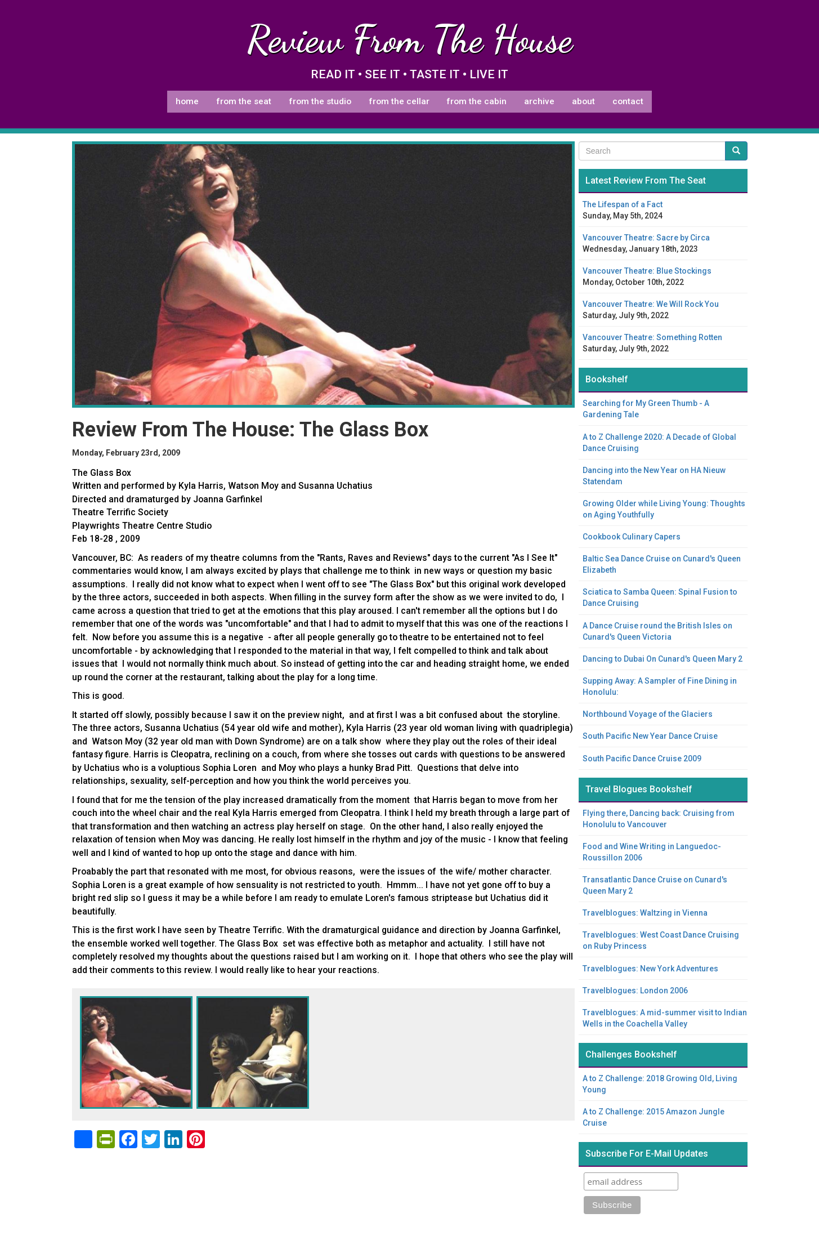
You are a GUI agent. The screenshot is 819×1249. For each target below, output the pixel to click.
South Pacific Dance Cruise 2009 (642, 758)
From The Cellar (399, 101)
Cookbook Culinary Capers (632, 536)
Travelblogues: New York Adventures (650, 968)
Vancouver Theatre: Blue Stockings (647, 270)
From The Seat (243, 101)
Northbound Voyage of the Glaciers (648, 714)
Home (187, 101)
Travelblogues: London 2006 (635, 990)
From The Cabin (476, 101)
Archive (539, 101)
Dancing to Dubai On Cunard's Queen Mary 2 (662, 658)
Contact (627, 101)
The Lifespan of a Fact (623, 204)
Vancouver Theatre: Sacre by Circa (646, 237)
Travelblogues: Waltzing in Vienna (645, 912)
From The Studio (320, 101)
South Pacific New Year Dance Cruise (650, 736)
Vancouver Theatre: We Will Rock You (651, 304)
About (583, 101)
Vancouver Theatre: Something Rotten (652, 337)
